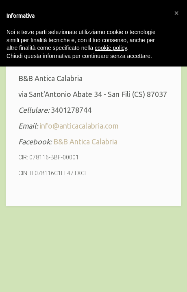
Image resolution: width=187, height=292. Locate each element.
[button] (176, 12)
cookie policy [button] (111, 48)
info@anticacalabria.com (79, 126)
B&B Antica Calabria (85, 141)
